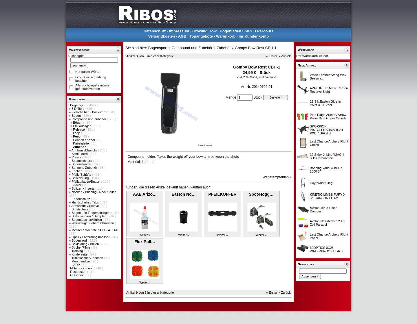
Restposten (78, 271)
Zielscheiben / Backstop (89, 112)
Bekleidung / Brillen (86, 244)
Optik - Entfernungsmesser (91, 237)
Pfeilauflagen (82, 126)
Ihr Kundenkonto (254, 36)
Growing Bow (204, 31)
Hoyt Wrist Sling (321, 183)
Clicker (77, 185)
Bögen (77, 115)
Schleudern (80, 153)
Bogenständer (82, 164)
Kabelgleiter (82, 143)
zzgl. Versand (267, 77)
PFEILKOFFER (222, 194)
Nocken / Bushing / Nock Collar (94, 192)
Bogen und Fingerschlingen (91, 212)
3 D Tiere (78, 108)
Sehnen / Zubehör (85, 167)
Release (79, 129)
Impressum (179, 31)
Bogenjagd (80, 240)
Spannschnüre (82, 160)
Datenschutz (155, 31)
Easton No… (183, 194)
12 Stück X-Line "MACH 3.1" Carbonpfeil (327, 156)
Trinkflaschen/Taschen (88, 258)
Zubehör (224, 48)
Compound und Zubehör (89, 119)
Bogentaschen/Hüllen (87, 219)
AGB (182, 36)
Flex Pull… (144, 241)
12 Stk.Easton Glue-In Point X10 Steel (325, 103)
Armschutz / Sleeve (86, 206)
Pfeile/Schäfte (82, 174)
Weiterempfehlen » (277, 177)
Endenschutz (81, 199)
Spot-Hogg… (261, 194)
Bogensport (78, 105)
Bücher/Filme (81, 247)
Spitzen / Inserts (83, 188)
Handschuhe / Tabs (86, 202)
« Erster (271, 56)
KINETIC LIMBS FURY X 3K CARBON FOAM (327, 196)
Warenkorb (225, 36)
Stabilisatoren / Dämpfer (89, 216)
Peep (77, 136)
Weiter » (144, 235)
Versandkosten (161, 36)
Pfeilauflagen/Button (86, 181)
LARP (76, 264)
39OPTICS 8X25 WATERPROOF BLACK (327, 249)
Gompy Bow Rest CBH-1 (256, 48)
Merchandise (81, 261)
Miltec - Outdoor (82, 268)
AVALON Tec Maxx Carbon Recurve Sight (329, 89)
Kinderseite (80, 254)
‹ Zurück (285, 56)
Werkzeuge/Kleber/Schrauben (93, 223)
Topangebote (201, 36)
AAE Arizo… (145, 194)
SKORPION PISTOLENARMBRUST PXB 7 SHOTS (326, 130)
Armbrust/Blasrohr (85, 150)
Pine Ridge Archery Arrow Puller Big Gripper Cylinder (329, 116)
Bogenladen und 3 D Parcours (247, 31)
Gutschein (77, 275)
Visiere (77, 157)
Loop (77, 133)
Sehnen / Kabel (84, 140)
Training (78, 251)
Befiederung (80, 178)
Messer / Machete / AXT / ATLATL (95, 230)
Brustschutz (80, 209)
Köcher (77, 171)
